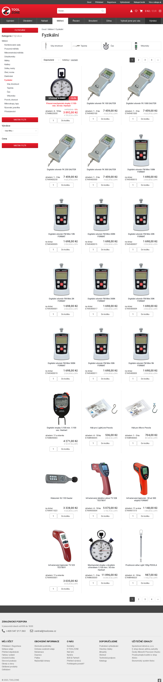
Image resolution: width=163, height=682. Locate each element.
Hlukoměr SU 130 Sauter (61, 498)
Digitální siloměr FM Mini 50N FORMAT (101, 364)
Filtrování (20, 30)
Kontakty (70, 643)
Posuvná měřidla (11, 49)
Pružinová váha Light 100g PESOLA (141, 563)
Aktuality (103, 649)
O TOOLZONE (73, 646)
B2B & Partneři (73, 655)
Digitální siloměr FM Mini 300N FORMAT (101, 300)
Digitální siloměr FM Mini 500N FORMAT (61, 364)
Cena (4, 138)
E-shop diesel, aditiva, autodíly (145, 646)
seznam (74, 60)
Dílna (109, 21)
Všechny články (105, 646)
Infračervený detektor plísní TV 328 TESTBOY (101, 499)
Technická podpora (107, 655)
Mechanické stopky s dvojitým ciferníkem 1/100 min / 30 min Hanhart (101, 565)
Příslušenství (10, 111)
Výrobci (153, 21)
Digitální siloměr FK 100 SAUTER (101, 103)
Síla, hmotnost (13, 84)
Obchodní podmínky (42, 643)
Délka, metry (9, 68)
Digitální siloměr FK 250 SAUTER (61, 169)
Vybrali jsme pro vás (130, 21)
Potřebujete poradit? (75, 661)
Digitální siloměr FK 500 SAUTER (101, 169)
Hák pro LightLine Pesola (101, 428)
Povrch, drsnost (11, 100)
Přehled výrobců (74, 658)
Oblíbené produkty (9, 664)
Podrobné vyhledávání (108, 643)
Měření (60, 21)
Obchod (102, 652)
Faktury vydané (8, 652)
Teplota (10, 88)
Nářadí (44, 21)
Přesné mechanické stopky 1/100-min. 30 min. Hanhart (61, 104)
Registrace (111, 2)
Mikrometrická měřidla (13, 53)
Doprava (37, 652)
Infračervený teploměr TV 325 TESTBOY (61, 564)
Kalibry (7, 64)
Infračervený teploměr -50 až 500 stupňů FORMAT (141, 499)
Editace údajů (7, 646)
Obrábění (27, 21)
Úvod (89, 2)
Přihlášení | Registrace (11, 643)
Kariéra (70, 652)
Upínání (10, 21)
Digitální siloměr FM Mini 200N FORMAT (101, 235)
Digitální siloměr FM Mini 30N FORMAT (141, 300)
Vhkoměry (11, 96)
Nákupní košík (139, 2)
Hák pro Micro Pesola (141, 428)
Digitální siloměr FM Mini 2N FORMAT (61, 300)
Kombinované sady (12, 45)
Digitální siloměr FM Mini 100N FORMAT (141, 170)
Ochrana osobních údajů (44, 646)
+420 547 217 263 (15, 628)
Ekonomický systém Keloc (143, 658)
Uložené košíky (8, 655)
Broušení (93, 21)
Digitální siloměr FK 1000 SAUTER (141, 103)
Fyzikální (8, 80)
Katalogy (103, 658)
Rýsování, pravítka (12, 107)
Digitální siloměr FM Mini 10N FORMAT (61, 235)
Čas (8, 92)
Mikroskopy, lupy (11, 103)
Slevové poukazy (9, 658)
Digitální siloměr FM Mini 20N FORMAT (141, 235)
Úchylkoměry (9, 56)
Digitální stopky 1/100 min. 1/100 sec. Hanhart (61, 429)
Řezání (76, 21)
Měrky (7, 60)
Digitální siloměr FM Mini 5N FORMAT (141, 364)
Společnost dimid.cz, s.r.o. (143, 643)
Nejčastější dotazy (42, 658)
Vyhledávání (125, 2)
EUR (154, 11)
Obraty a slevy (8, 661)
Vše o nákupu (155, 2)
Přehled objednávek (10, 649)
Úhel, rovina (9, 72)
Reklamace (39, 649)
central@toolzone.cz (45, 628)
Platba (37, 655)
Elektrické (8, 76)
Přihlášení (99, 2)
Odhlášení (6, 667)
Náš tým (70, 649)
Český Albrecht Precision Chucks (146, 649)
